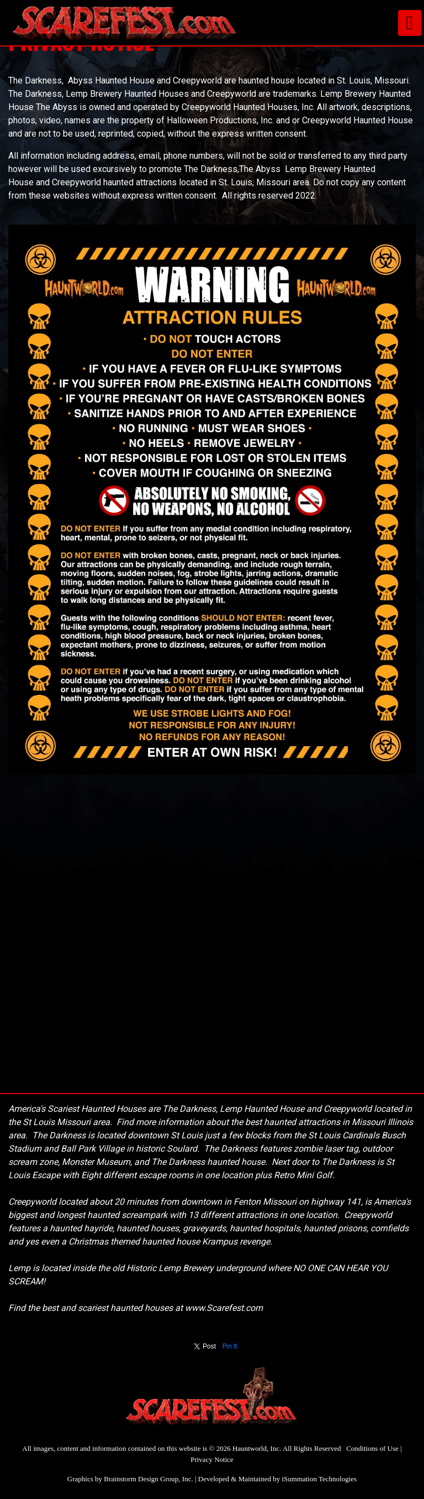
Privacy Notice (212, 1459)
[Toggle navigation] (409, 23)
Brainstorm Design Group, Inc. (148, 1479)
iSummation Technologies (319, 1479)
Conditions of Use (372, 1448)
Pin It (229, 1346)
